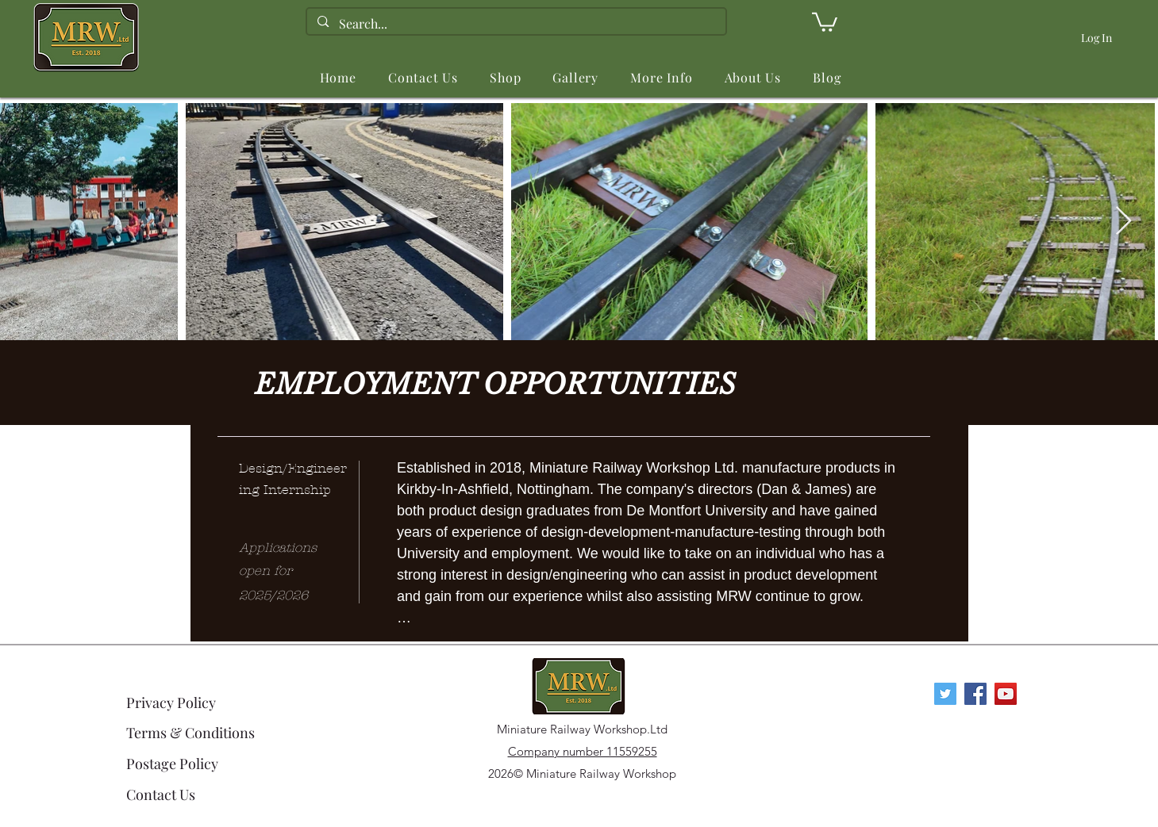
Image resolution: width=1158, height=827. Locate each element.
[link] (824, 21)
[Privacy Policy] (182, 702)
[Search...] (516, 24)
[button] (505, 77)
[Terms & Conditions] (191, 732)
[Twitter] (945, 694)
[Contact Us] (191, 794)
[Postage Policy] (191, 763)
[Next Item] (1123, 221)
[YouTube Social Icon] (1005, 694)
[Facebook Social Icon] (975, 694)
